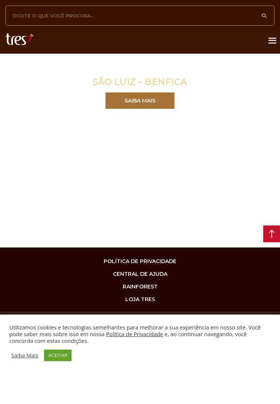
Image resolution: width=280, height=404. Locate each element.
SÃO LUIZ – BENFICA (140, 81)
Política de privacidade (140, 261)
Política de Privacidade (134, 334)
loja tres (140, 299)
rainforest (140, 286)
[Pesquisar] (264, 15)
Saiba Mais (24, 355)
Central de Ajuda (140, 274)
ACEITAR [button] (57, 355)
